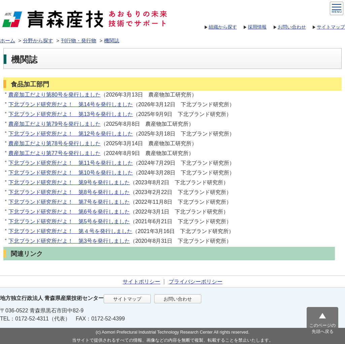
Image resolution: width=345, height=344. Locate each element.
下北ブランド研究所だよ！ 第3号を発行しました (69, 241)
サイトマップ (331, 27)
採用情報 (257, 27)
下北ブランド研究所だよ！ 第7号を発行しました (69, 202)
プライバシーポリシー (195, 281)
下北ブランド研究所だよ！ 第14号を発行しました (70, 104)
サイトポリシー (141, 281)
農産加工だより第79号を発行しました (54, 124)
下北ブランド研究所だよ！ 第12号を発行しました (70, 134)
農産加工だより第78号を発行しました (54, 143)
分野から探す (38, 40)
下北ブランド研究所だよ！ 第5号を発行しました (69, 221)
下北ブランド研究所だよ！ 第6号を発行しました (69, 212)
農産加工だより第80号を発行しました (54, 95)
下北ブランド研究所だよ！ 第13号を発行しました (70, 114)
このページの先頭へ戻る (322, 328)
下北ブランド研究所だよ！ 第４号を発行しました (70, 231)
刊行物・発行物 (78, 40)
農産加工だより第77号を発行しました (54, 153)
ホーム (7, 40)
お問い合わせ (292, 27)
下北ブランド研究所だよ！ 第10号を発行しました (70, 173)
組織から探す (223, 27)
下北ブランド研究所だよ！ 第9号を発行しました (69, 182)
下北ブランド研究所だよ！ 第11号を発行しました (70, 163)
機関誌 (111, 40)
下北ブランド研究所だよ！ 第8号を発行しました (69, 192)
